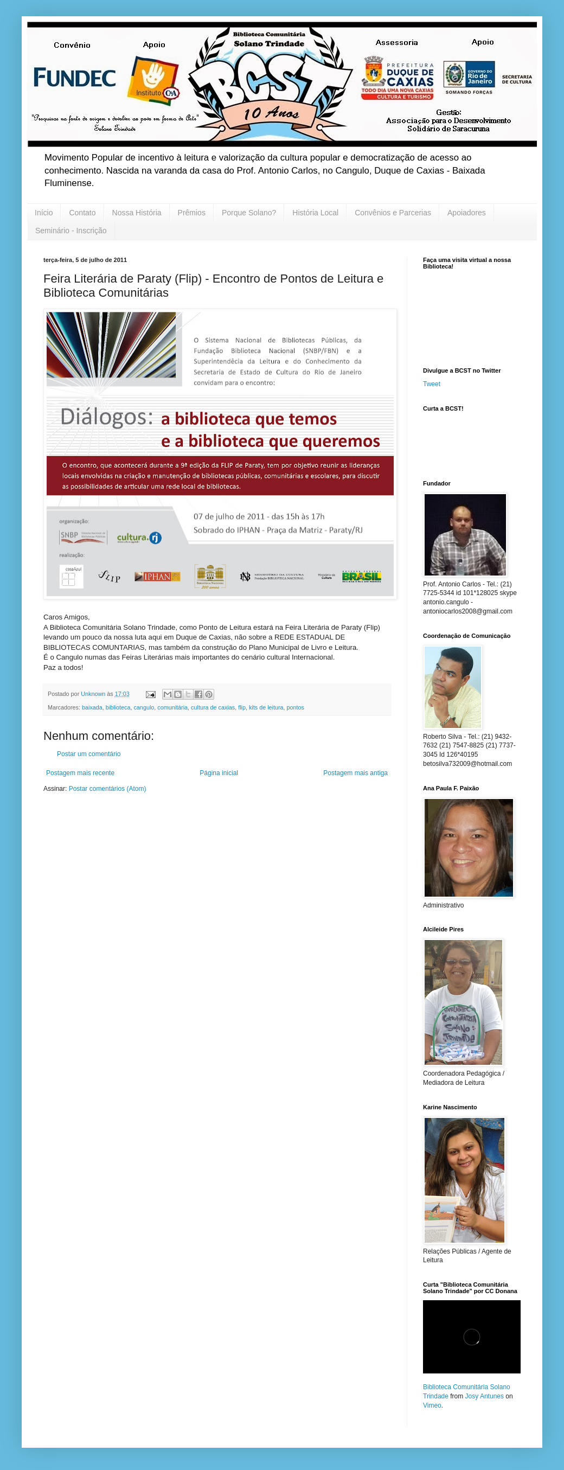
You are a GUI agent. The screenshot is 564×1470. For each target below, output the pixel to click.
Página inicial (219, 773)
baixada (92, 707)
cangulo (143, 707)
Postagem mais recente (80, 773)
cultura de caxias (213, 707)
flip (242, 707)
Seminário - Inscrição (71, 230)
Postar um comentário (88, 754)
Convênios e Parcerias (393, 212)
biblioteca (118, 707)
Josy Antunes (484, 1396)
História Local (315, 212)
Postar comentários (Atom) (107, 788)
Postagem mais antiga (355, 773)
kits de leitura (266, 707)
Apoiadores (466, 212)
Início (44, 212)
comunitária (172, 707)
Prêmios (192, 212)
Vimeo (432, 1405)
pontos (295, 707)
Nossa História (137, 212)
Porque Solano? (249, 212)
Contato (82, 212)
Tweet (431, 384)
